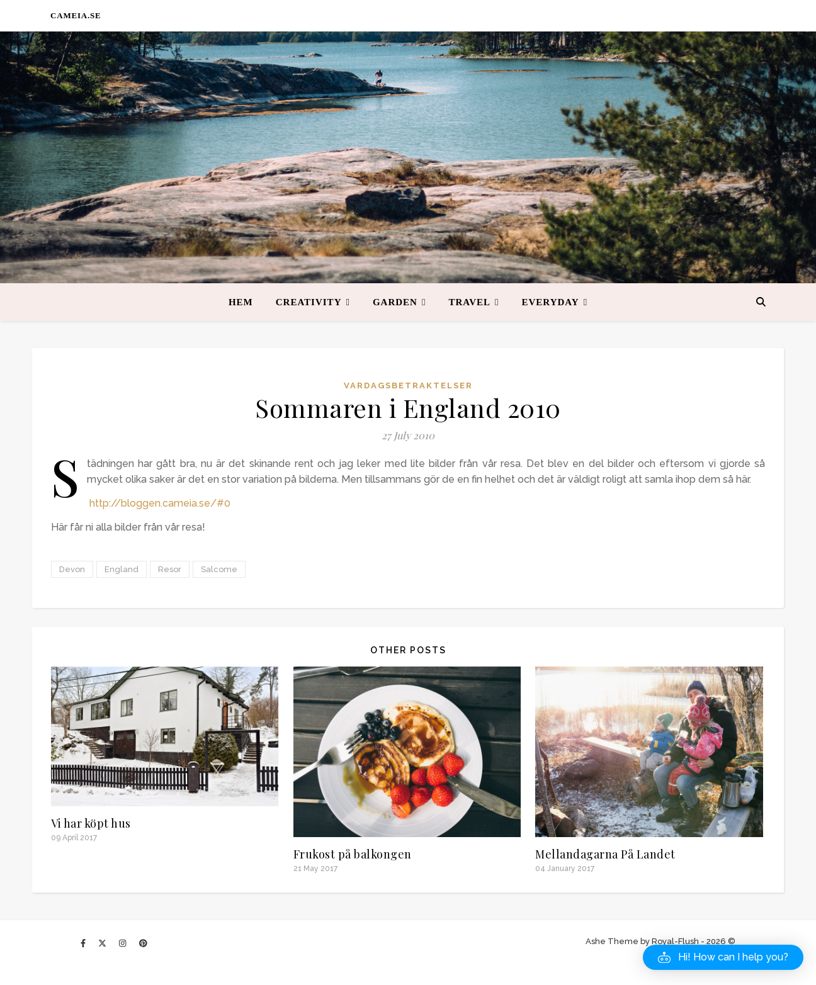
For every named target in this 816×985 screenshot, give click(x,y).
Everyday (550, 302)
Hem (241, 302)
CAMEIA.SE (75, 15)
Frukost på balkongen (352, 854)
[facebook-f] (84, 943)
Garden (395, 302)
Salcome (219, 569)
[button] (723, 957)
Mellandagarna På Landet (605, 854)
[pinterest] (143, 943)
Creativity (309, 302)
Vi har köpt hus (91, 823)
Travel (469, 302)
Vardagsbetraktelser (408, 385)
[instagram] (123, 943)
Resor (169, 569)
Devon (72, 569)
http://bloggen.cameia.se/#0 (159, 503)
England (122, 569)
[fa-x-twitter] (103, 943)
